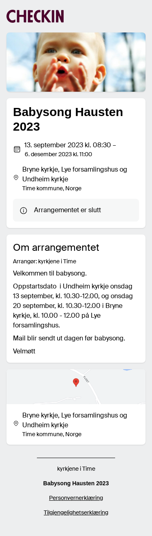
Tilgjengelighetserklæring (76, 512)
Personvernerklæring (76, 498)
